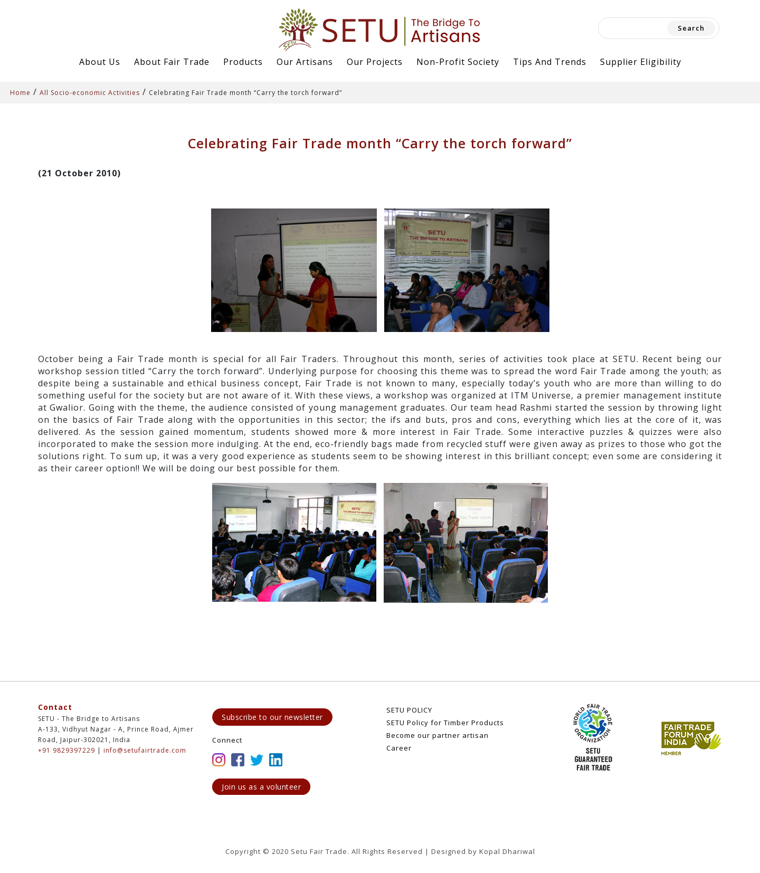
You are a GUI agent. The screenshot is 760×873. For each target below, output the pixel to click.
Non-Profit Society (457, 62)
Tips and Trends (549, 62)
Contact (55, 707)
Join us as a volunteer (261, 787)
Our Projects (375, 62)
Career (399, 748)
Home (20, 92)
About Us (99, 62)
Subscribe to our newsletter (272, 717)
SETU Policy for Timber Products (445, 722)
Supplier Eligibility (640, 62)
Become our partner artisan (437, 735)
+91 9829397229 (66, 750)
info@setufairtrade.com (144, 750)
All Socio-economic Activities (90, 92)
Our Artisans (305, 62)
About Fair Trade (172, 62)
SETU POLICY (409, 710)
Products (243, 62)
